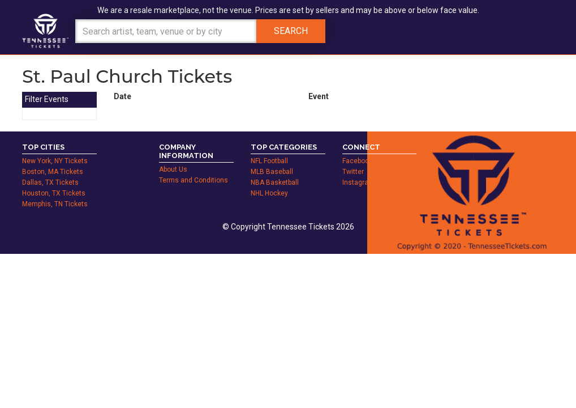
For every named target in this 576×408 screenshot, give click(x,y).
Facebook (357, 161)
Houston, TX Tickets (53, 193)
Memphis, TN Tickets (55, 204)
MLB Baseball (272, 172)
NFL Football (269, 161)
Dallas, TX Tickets (50, 182)
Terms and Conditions (193, 180)
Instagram (358, 182)
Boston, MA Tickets (52, 172)
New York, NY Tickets (55, 161)
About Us (173, 169)
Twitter (353, 172)
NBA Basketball (275, 182)
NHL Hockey (269, 193)
